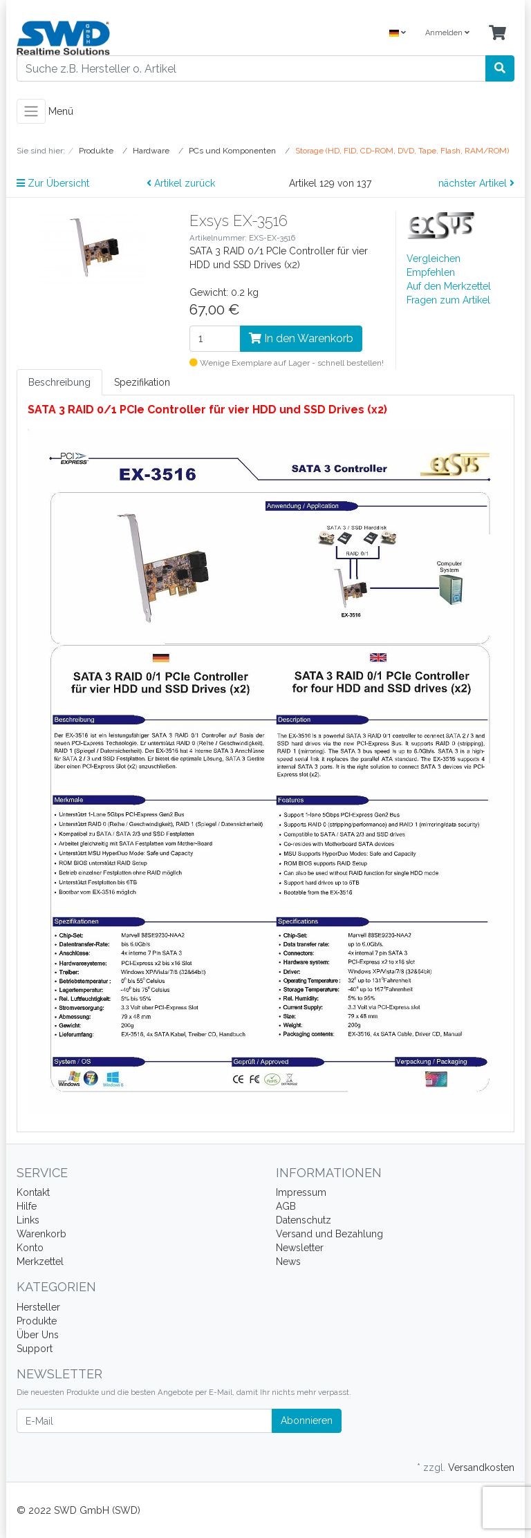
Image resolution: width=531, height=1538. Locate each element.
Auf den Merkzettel (449, 286)
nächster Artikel (476, 183)
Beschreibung (59, 382)
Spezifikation (142, 382)
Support (35, 1348)
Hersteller (38, 1307)
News (288, 1261)
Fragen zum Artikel (448, 300)
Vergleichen (433, 258)
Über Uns (38, 1334)
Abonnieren (307, 1420)
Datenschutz (303, 1220)
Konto (30, 1247)
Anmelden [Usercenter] (447, 32)
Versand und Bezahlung (329, 1233)
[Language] (397, 34)
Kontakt (33, 1192)
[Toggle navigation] (31, 111)
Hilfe (27, 1206)
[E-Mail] (144, 1421)
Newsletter (300, 1247)
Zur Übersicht (53, 183)
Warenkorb (41, 1233)
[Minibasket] (497, 33)
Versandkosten (481, 1467)
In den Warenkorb (301, 338)
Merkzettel (40, 1261)
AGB (286, 1206)
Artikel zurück (181, 183)
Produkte (37, 1320)
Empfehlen (431, 272)
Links (28, 1220)
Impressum (301, 1192)
